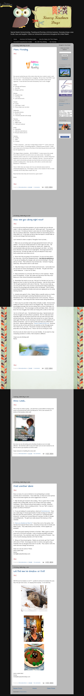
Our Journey (53, 41)
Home (15, 39)
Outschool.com (45, 511)
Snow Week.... (19, 401)
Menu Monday (20, 49)
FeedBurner (65, 59)
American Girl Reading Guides (28, 39)
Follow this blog (65, 138)
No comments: (37, 453)
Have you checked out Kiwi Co (23, 523)
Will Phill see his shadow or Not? (29, 571)
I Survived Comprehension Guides (22, 41)
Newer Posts (17, 688)
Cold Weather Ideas (23, 486)
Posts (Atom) (23, 691)
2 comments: (37, 187)
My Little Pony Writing (41, 41)
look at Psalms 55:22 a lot (41, 323)
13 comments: (37, 562)
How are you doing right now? (28, 219)
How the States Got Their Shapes (48, 39)
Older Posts (51, 688)
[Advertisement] (34, 202)
